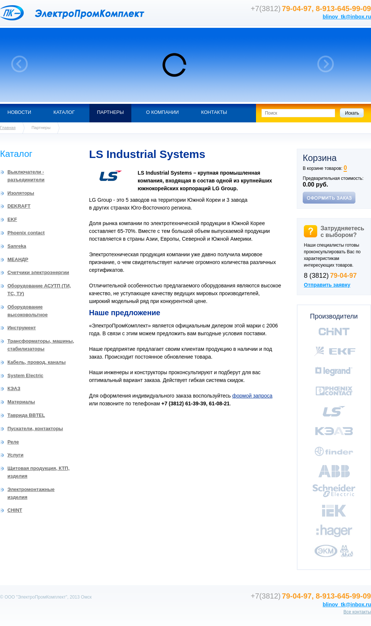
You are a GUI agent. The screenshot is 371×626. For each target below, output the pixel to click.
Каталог (64, 112)
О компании (162, 112)
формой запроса (252, 396)
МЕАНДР (17, 259)
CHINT (14, 510)
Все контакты (357, 612)
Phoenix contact (26, 232)
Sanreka (16, 246)
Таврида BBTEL (26, 415)
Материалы (21, 402)
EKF (12, 219)
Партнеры (110, 112)
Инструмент (21, 327)
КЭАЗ (13, 388)
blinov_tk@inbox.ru (347, 17)
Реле (13, 442)
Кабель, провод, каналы (36, 362)
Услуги (15, 455)
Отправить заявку (327, 285)
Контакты (214, 112)
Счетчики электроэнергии (38, 272)
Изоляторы (20, 193)
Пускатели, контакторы (35, 428)
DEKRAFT (18, 206)
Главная (8, 127)
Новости (19, 112)
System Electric (25, 375)
